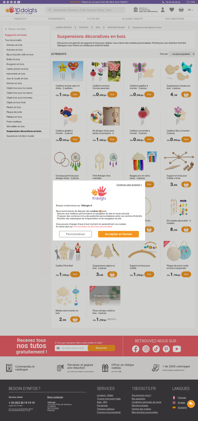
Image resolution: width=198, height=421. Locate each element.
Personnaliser (75, 234)
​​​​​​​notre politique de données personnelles (92, 226)
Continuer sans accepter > (129, 185)
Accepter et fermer (118, 234)
